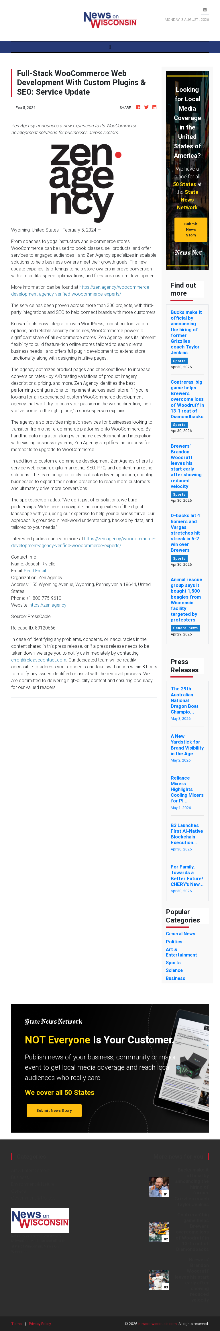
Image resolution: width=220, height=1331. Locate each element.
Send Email (35, 570)
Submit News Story (191, 230)
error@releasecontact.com (38, 660)
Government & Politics (33, 1198)
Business (20, 1177)
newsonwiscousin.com (157, 1323)
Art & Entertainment (30, 1170)
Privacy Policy (40, 1323)
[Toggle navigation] (109, 47)
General (19, 1191)
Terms (16, 1323)
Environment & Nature (32, 1184)
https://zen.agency (48, 605)
